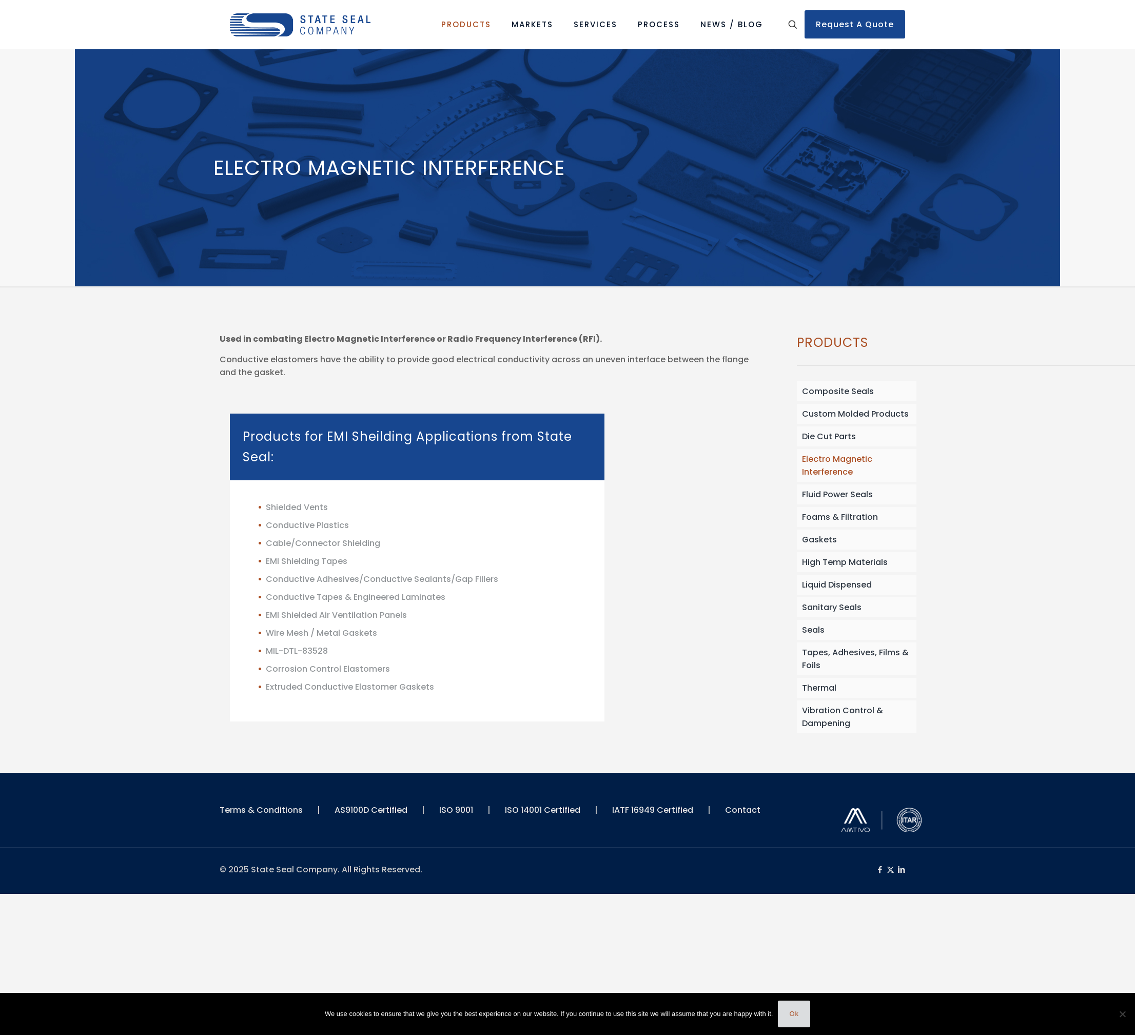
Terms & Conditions (261, 810)
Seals (813, 630)
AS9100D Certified (371, 810)
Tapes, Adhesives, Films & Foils (855, 659)
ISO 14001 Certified (542, 810)
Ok (794, 1014)
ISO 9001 (456, 810)
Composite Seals (838, 391)
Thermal (819, 688)
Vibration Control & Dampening (842, 717)
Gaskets (819, 539)
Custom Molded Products (855, 414)
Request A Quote (855, 24)
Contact (742, 810)
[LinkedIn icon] (901, 869)
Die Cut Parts (829, 436)
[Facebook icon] (880, 869)
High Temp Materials (845, 562)
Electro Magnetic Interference (837, 465)
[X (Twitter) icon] (890, 869)
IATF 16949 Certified (652, 810)
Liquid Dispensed (837, 585)
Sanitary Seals (832, 607)
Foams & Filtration (840, 517)
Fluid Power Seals (837, 494)
